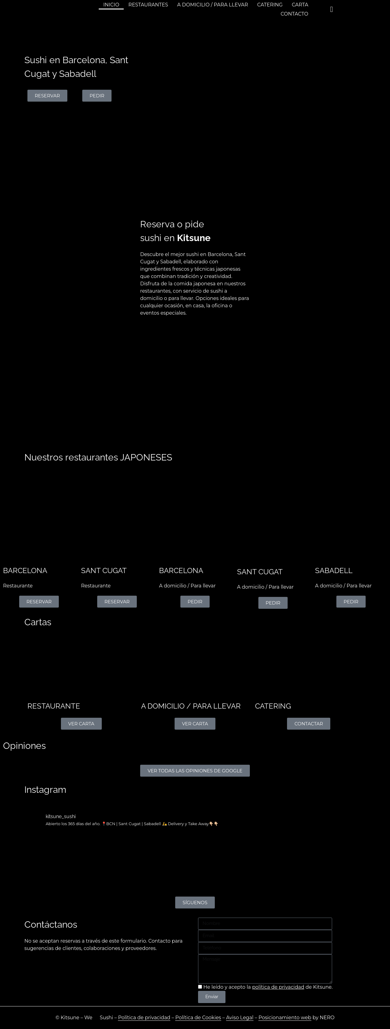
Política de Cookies (198, 1017)
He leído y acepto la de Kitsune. (268, 987)
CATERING (270, 5)
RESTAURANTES (148, 5)
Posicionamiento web (284, 1017)
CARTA (300, 5)
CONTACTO (294, 14)
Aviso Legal (240, 1017)
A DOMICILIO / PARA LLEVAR (212, 5)
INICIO (111, 5)
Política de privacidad (144, 1017)
